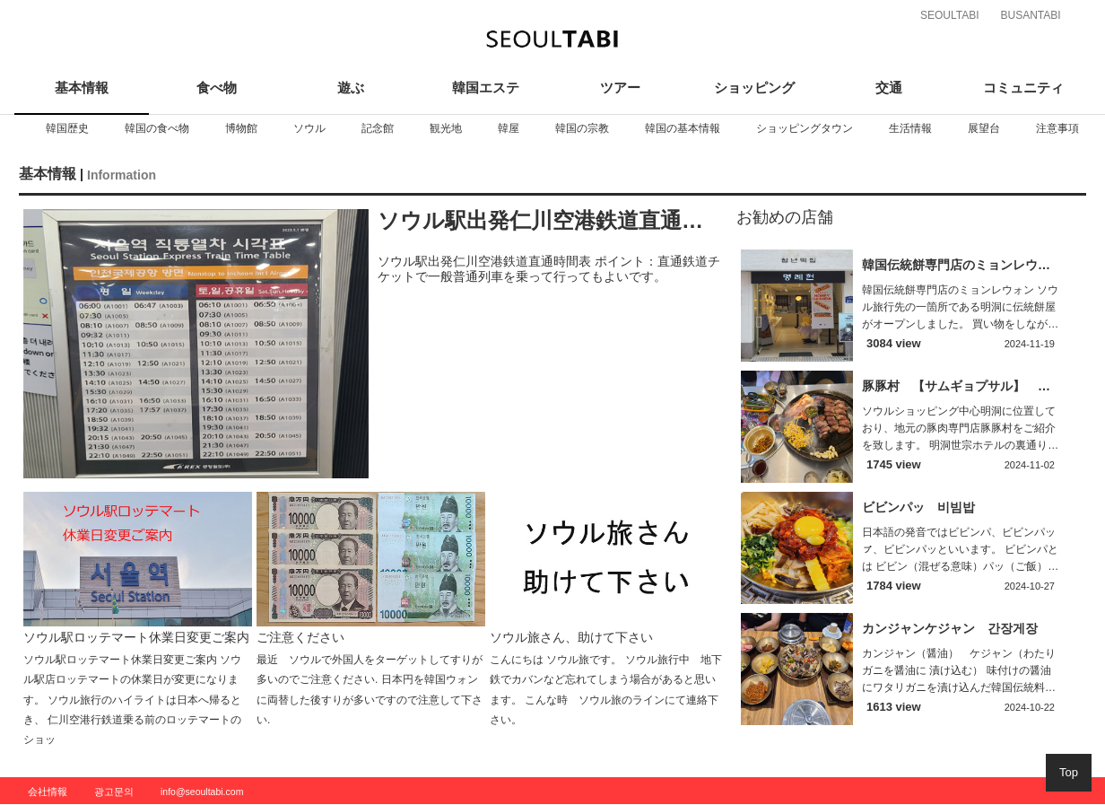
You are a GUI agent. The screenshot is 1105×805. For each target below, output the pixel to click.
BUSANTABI (1030, 15)
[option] (67, 128)
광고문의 (114, 791)
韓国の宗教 (582, 128)
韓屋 (508, 128)
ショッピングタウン (804, 128)
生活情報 (910, 128)
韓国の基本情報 (682, 128)
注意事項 (1057, 128)
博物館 (241, 128)
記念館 (377, 128)
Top (1068, 772)
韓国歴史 (67, 128)
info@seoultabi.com (202, 791)
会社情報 (47, 791)
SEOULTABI (949, 15)
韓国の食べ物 (157, 128)
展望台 (984, 128)
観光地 (446, 128)
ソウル (309, 128)
